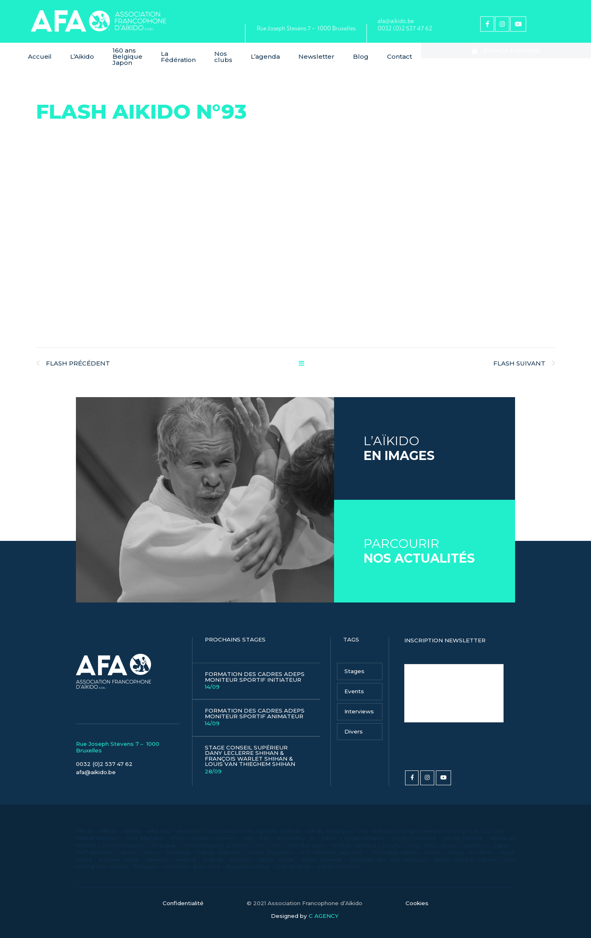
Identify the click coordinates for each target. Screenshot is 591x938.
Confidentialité (183, 897)
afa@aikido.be (396, 20)
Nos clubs (269, 53)
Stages (354, 665)
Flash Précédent (73, 357)
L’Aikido (82, 53)
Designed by (305, 910)
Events (354, 685)
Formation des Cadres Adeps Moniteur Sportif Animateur (256, 711)
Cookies (416, 897)
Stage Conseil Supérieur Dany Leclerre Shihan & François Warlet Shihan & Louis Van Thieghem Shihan (256, 753)
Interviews (359, 705)
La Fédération (219, 53)
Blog (418, 53)
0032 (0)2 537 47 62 (405, 28)
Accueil (40, 53)
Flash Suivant (524, 357)
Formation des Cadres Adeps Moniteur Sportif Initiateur (256, 674)
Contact (457, 53)
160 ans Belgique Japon (139, 53)
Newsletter (374, 53)
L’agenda (322, 53)
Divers (353, 725)
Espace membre (535, 53)
